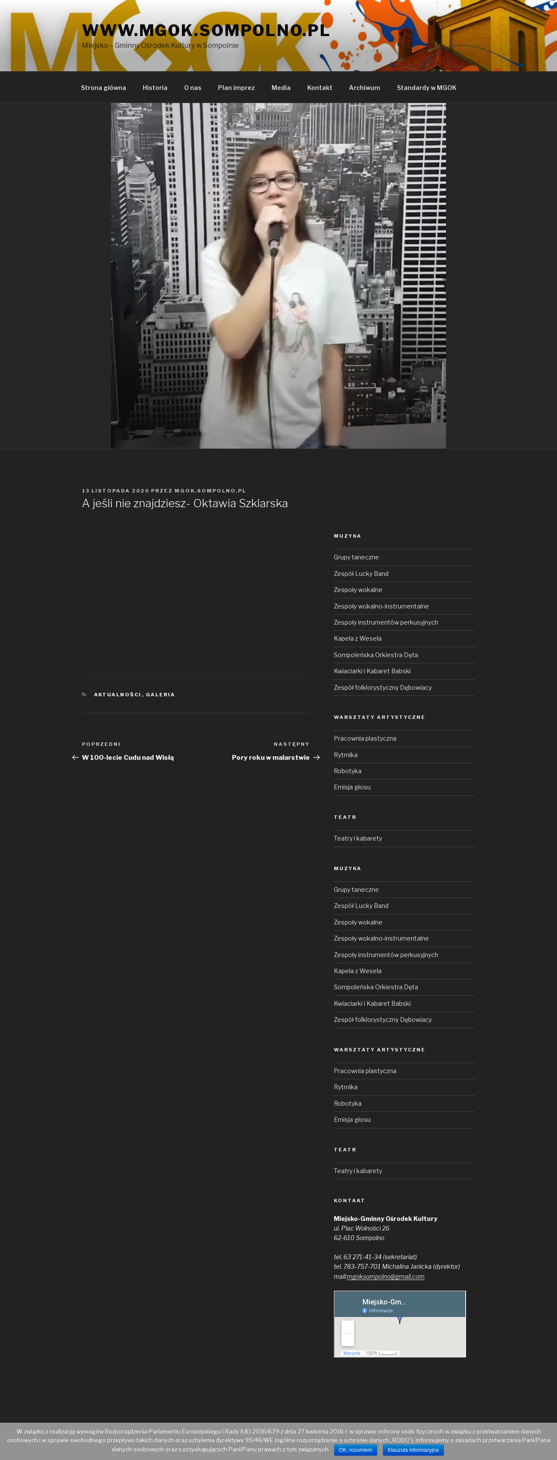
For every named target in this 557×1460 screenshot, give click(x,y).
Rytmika (346, 754)
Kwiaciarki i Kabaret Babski (372, 671)
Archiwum (364, 87)
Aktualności (118, 695)
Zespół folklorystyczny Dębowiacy (383, 687)
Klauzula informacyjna (413, 1450)
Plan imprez (236, 87)
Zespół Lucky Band (361, 573)
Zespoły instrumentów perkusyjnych (386, 622)
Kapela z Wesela (358, 638)
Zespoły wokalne (358, 589)
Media (281, 87)
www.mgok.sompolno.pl (206, 30)
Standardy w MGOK (426, 87)
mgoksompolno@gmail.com (386, 1276)
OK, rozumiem (355, 1450)
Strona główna (103, 87)
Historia (155, 87)
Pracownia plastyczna (365, 738)
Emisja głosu (352, 787)
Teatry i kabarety (358, 838)
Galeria (161, 695)
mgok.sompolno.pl (210, 491)
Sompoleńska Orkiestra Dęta (376, 654)
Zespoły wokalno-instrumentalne (381, 606)
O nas (192, 87)
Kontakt (319, 87)
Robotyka (348, 771)
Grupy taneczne (356, 557)
